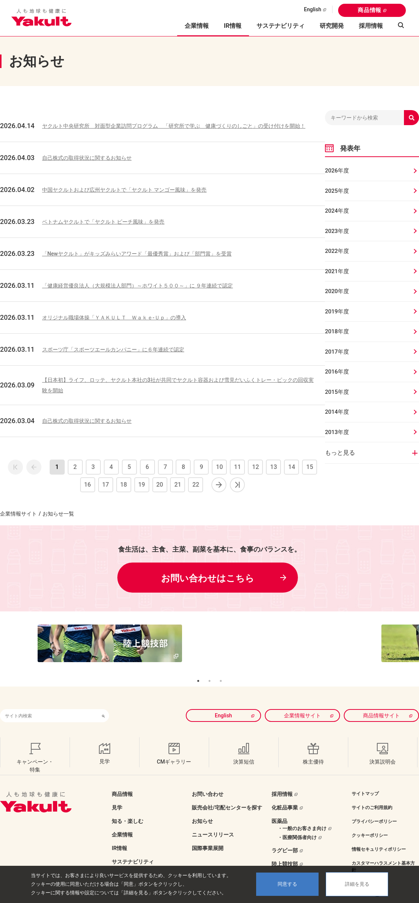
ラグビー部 (285, 838)
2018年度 (337, 331)
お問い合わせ (207, 782)
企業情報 (122, 822)
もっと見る (340, 452)
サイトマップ (365, 781)
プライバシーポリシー (374, 809)
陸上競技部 (285, 852)
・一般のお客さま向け (302, 816)
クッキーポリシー (370, 823)
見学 (117, 795)
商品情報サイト (381, 703)
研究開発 (332, 25)
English (312, 9)
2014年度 (337, 411)
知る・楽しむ (127, 809)
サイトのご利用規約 (372, 795)
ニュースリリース (213, 822)
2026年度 (337, 170)
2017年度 (337, 351)
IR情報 (119, 836)
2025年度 (337, 191)
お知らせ (202, 809)
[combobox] (49, 703)
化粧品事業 (285, 795)
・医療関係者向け (297, 825)
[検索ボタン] (103, 703)
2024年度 (337, 210)
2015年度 (337, 392)
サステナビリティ (281, 25)
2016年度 (337, 371)
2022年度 (337, 251)
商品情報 (369, 10)
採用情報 (371, 25)
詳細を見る (357, 884)
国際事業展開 (207, 836)
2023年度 (337, 231)
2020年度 (337, 291)
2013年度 (337, 432)
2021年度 (337, 271)
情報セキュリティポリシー (379, 836)
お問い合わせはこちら (207, 578)
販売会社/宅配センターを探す (227, 795)
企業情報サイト (18, 514)
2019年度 (337, 311)
